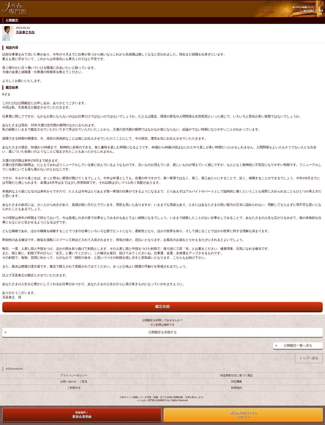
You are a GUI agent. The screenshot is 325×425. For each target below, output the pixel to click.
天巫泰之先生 (25, 32)
